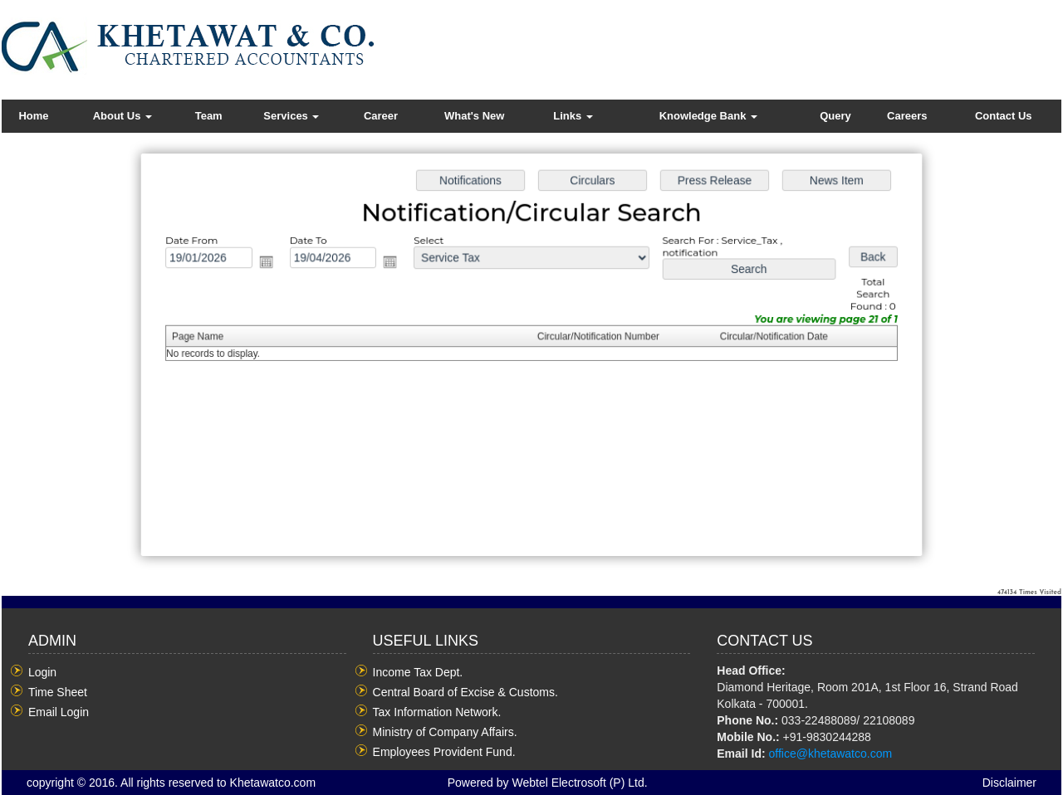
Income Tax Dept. (418, 672)
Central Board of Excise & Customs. (465, 692)
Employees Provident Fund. (444, 751)
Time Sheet (57, 692)
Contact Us (1003, 116)
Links (573, 116)
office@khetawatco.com (831, 753)
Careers (907, 116)
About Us (122, 116)
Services (291, 116)
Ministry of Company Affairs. (445, 732)
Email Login (58, 712)
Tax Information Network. (437, 712)
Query (835, 116)
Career (381, 116)
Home (33, 116)
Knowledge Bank (708, 116)
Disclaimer (1009, 782)
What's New (474, 116)
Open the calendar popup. (290, 270)
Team (209, 116)
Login (42, 672)
